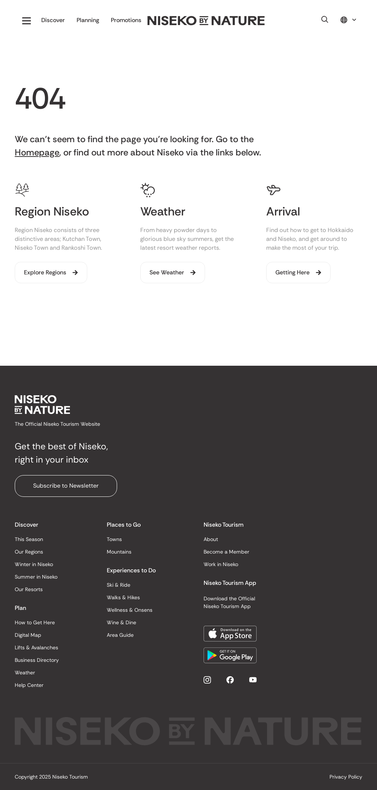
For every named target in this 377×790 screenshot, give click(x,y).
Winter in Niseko (34, 564)
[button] (26, 20)
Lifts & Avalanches (36, 647)
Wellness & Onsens (129, 609)
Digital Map (28, 635)
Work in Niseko (221, 564)
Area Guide (120, 635)
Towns (114, 539)
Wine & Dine (121, 622)
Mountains (119, 551)
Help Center (29, 685)
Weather (25, 672)
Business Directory (37, 660)
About (211, 539)
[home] (206, 21)
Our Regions (29, 551)
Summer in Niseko (36, 576)
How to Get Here (35, 622)
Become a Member (226, 551)
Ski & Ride (118, 584)
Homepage (37, 152)
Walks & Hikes (123, 597)
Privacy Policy (346, 776)
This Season (29, 539)
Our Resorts (29, 589)
